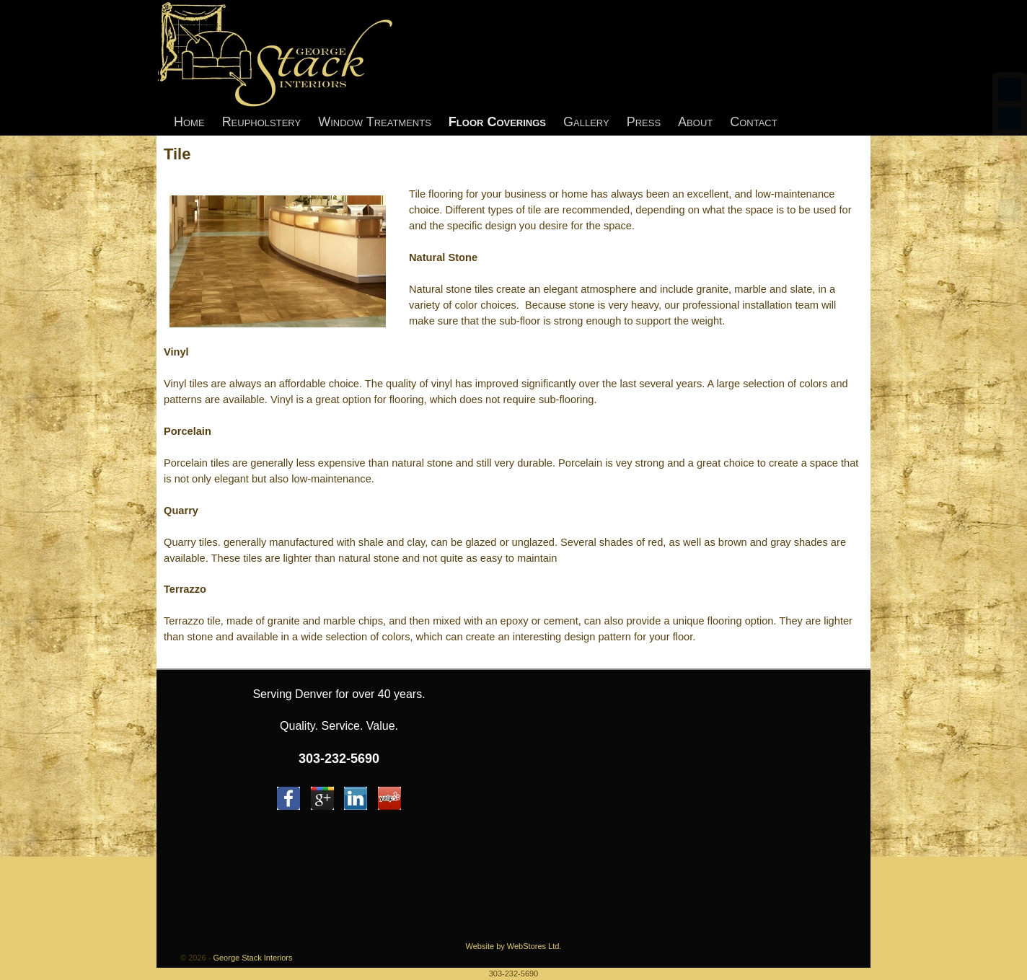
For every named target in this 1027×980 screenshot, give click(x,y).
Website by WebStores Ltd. (514, 946)
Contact (753, 122)
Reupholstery (261, 122)
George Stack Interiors (252, 957)
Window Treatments (374, 122)
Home (189, 122)
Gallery (586, 122)
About (695, 122)
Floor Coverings (497, 122)
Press (644, 122)
